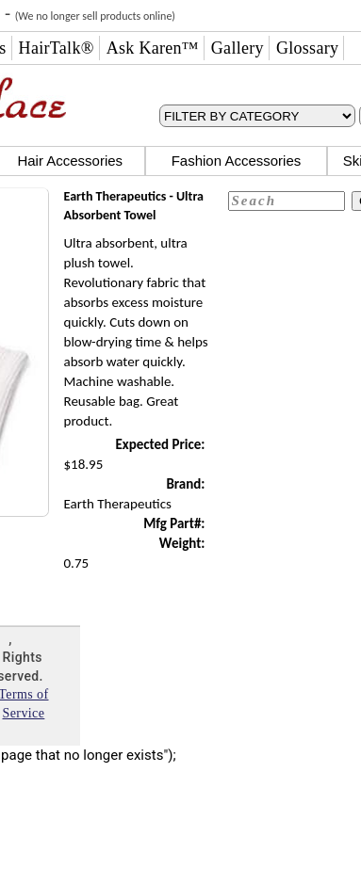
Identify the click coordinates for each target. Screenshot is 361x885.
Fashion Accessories (237, 161)
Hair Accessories (70, 161)
